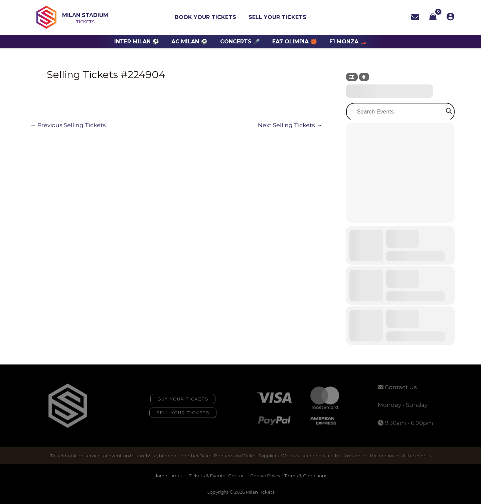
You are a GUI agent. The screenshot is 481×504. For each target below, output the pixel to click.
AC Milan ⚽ (191, 41)
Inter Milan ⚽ (140, 41)
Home (161, 475)
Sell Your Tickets (277, 17)
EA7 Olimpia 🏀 (293, 41)
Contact (237, 475)
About (178, 475)
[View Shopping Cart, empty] (433, 17)
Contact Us (401, 387)
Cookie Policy (265, 475)
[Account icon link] (450, 16)
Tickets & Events (207, 475)
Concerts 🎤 (240, 41)
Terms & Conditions (305, 475)
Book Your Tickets (206, 17)
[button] (182, 399)
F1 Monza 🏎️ (344, 41)
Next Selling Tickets (290, 125)
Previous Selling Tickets (68, 125)
